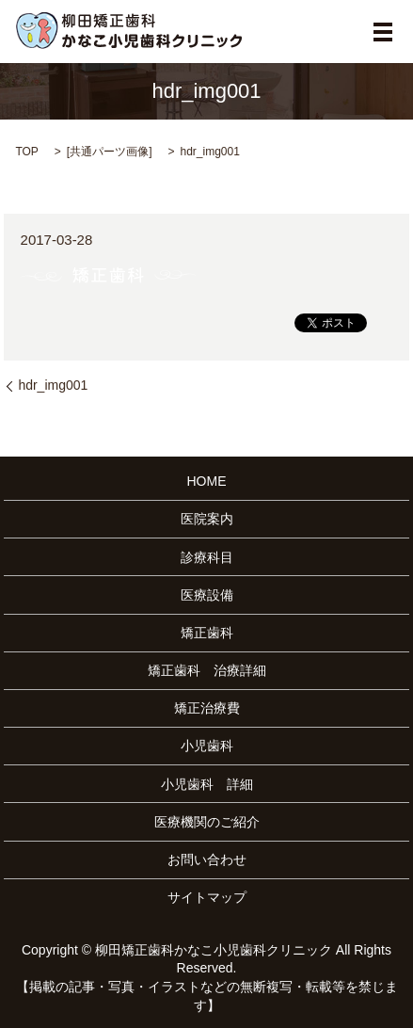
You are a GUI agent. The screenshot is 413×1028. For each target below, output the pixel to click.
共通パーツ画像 (109, 151)
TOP (26, 151)
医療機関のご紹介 (207, 821)
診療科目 (207, 557)
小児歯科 (207, 745)
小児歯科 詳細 (207, 784)
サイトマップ (206, 897)
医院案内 (207, 518)
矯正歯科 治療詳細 (207, 670)
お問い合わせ (206, 859)
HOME (207, 481)
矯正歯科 (207, 632)
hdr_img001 (52, 385)
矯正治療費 (207, 707)
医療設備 (207, 594)
